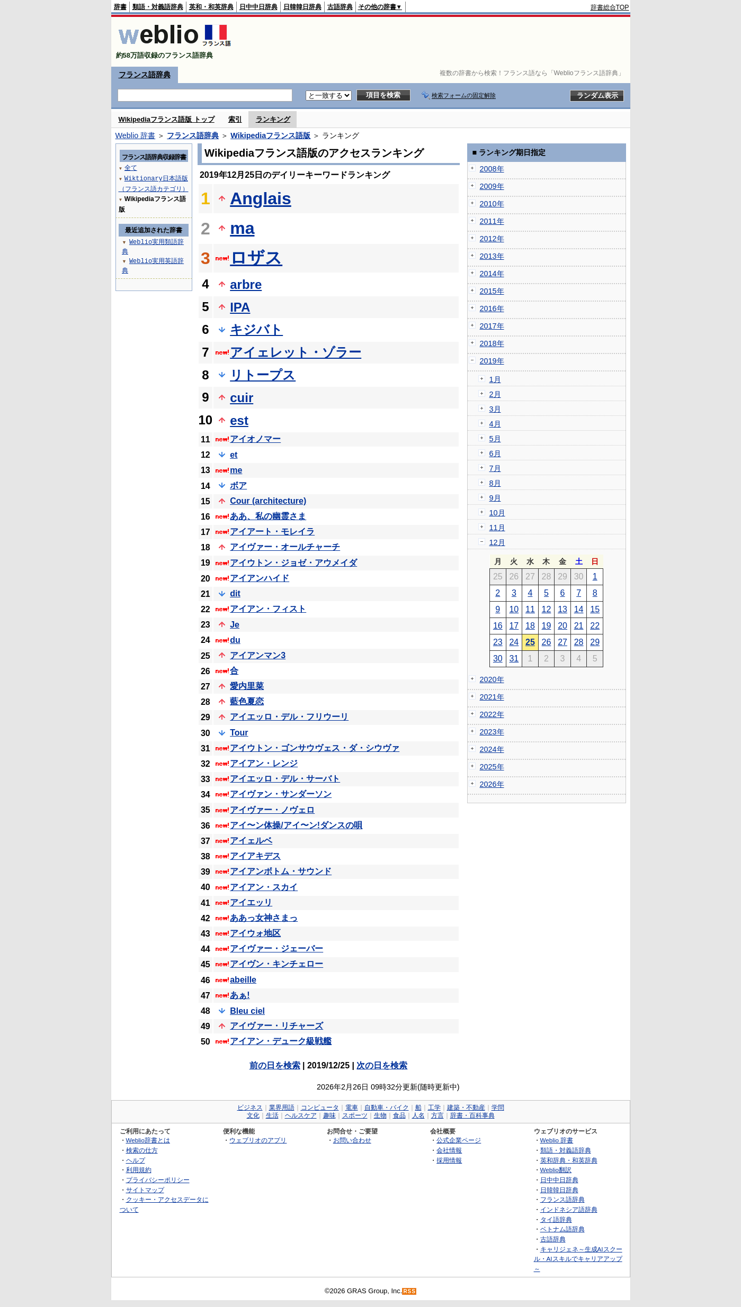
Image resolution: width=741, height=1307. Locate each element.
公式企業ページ (458, 1140)
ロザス (256, 257)
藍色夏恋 (247, 701)
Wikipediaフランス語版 (270, 135)
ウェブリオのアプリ (258, 1140)
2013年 (492, 256)
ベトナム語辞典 (562, 1229)
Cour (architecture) (268, 500)
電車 (351, 1107)
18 (530, 625)
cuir (241, 398)
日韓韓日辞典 (302, 7)
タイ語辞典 (556, 1219)
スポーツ (355, 1115)
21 (579, 625)
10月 (497, 513)
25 (530, 642)
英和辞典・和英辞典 (568, 1160)
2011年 (492, 221)
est (239, 420)
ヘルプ (135, 1160)
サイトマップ (145, 1189)
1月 (495, 379)
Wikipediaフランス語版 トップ (167, 119)
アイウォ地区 (255, 933)
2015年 (492, 291)
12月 (497, 542)
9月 (495, 498)
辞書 (120, 7)
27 (562, 642)
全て (130, 167)
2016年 (492, 308)
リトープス (263, 375)
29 (595, 642)
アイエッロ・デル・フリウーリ (289, 716)
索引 (235, 119)
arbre (246, 284)
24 (514, 642)
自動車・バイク (386, 1107)
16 (498, 625)
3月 (495, 409)
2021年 (492, 697)
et (233, 454)
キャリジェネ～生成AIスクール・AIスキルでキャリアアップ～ (578, 1259)
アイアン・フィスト (268, 608)
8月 (495, 483)
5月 (495, 438)
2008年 (492, 169)
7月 (495, 468)
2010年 (492, 203)
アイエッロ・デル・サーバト (285, 778)
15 (595, 609)
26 (546, 642)
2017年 (492, 326)
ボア (238, 485)
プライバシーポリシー (158, 1179)
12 (546, 609)
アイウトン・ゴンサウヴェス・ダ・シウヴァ (314, 747)
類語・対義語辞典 (157, 7)
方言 (437, 1115)
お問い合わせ (352, 1140)
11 (530, 609)
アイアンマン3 (257, 655)
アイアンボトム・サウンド (281, 871)
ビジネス (250, 1107)
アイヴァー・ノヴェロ (272, 809)
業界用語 (281, 1107)
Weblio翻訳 (556, 1169)
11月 (497, 527)
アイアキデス (255, 855)
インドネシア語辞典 (568, 1209)
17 (514, 625)
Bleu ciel (247, 1010)
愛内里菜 (247, 686)
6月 (495, 453)
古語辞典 (340, 7)
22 (595, 625)
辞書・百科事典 (472, 1115)
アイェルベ (251, 840)
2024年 (492, 749)
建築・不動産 (466, 1107)
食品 (399, 1115)
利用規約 (138, 1169)
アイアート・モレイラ (272, 531)
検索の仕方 (142, 1150)
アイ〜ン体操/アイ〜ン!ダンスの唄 (296, 825)
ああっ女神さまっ (264, 917)
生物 (380, 1115)
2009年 (492, 186)
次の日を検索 (381, 1065)
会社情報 (449, 1150)
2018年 (492, 343)
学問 (498, 1107)
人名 (418, 1115)
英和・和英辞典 (211, 7)
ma (242, 228)
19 (546, 625)
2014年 (492, 273)
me (236, 470)
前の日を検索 (274, 1065)
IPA (240, 307)
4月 (495, 424)
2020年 (492, 679)
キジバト (256, 329)
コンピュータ (320, 1107)
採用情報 (449, 1160)
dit (235, 593)
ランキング (273, 119)
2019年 (492, 361)
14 (579, 609)
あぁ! (239, 995)
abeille (243, 979)
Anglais (260, 198)
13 (562, 609)
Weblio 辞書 (135, 135)
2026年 (492, 784)
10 (514, 609)
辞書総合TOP (610, 7)
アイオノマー (255, 438)
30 (498, 658)
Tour (239, 732)
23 (498, 642)
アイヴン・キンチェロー (276, 963)
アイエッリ (251, 902)
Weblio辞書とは (148, 1140)
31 (514, 658)
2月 (495, 394)
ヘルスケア (301, 1115)
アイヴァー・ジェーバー (276, 948)
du (235, 640)
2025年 (492, 767)
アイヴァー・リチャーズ (276, 1025)
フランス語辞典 (145, 74)
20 (562, 625)
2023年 (492, 732)
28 (579, 642)
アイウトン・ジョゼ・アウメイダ (293, 562)
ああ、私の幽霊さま (268, 516)
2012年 (492, 238)
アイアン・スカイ (264, 887)
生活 (272, 1115)
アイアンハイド (259, 578)
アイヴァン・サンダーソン (281, 793)
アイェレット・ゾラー (295, 352)
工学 (434, 1107)
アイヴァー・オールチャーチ (285, 546)
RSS (409, 1291)
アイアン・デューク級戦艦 (281, 1041)
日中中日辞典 (258, 7)
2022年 (492, 714)
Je (234, 624)
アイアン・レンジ (264, 763)
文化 (253, 1115)
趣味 (329, 1115)
